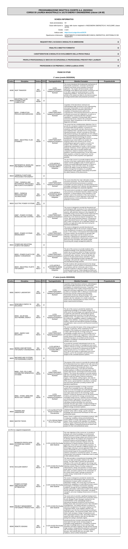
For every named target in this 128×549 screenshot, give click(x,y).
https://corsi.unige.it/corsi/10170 (75, 32)
